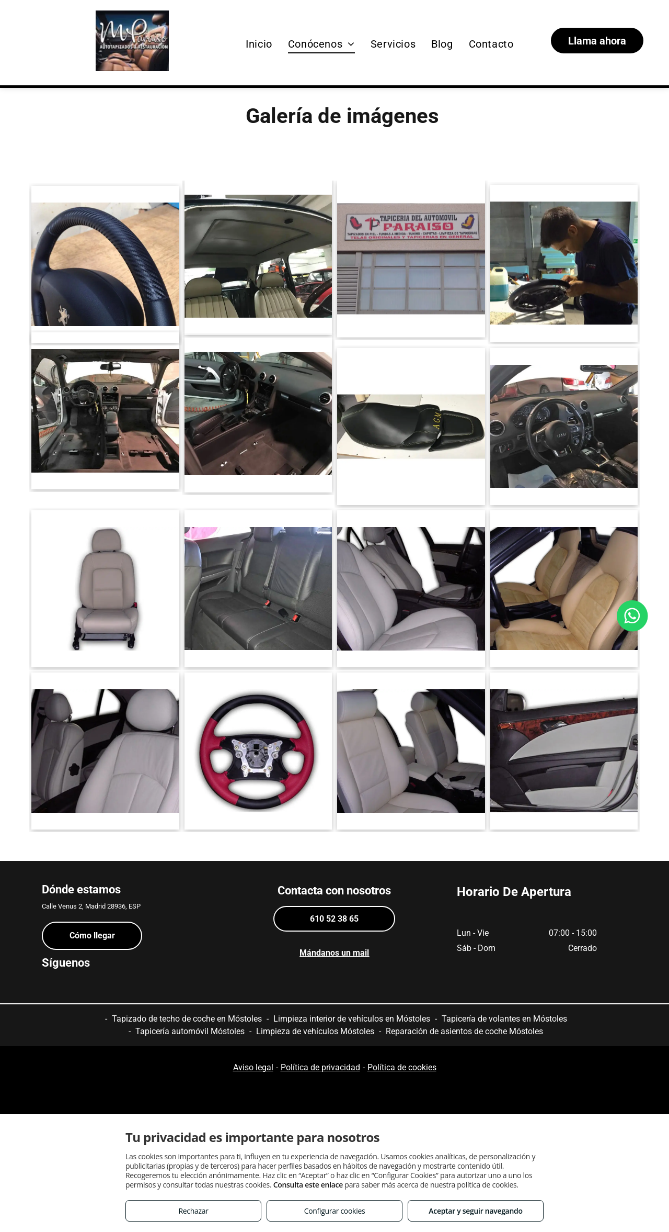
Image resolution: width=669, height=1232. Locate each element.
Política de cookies (401, 1067)
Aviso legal (253, 1067)
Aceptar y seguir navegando (475, 1211)
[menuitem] (259, 44)
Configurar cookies (334, 1211)
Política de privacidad (320, 1067)
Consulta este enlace (308, 1185)
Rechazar (193, 1211)
